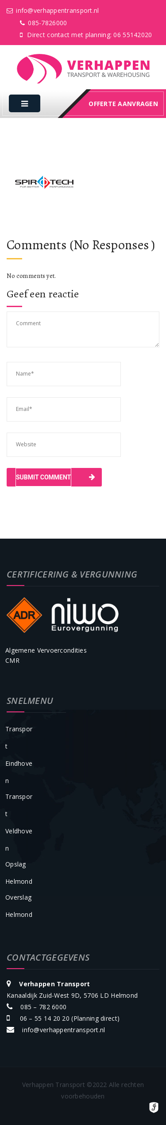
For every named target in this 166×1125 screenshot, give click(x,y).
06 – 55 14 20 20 (43, 1018)
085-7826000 (43, 23)
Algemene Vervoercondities (46, 650)
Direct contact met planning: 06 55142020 (86, 34)
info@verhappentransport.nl (53, 10)
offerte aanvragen (123, 103)
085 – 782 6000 (43, 1007)
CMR (12, 660)
